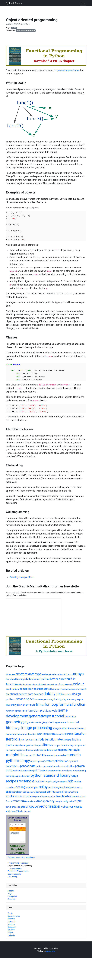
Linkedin (11, 935)
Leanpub (11, 921)
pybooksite (50, 951)
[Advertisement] (48, 40)
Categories (12, 896)
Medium (11, 924)
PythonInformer (14, 3)
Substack (12, 927)
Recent (11, 891)
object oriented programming (26, 30)
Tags (10, 894)
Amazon (11, 919)
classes (14, 28)
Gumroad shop (14, 916)
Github (10, 932)
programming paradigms (66, 70)
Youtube (11, 930)
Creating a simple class (22, 577)
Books (10, 913)
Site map (11, 899)
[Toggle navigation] (83, 3)
